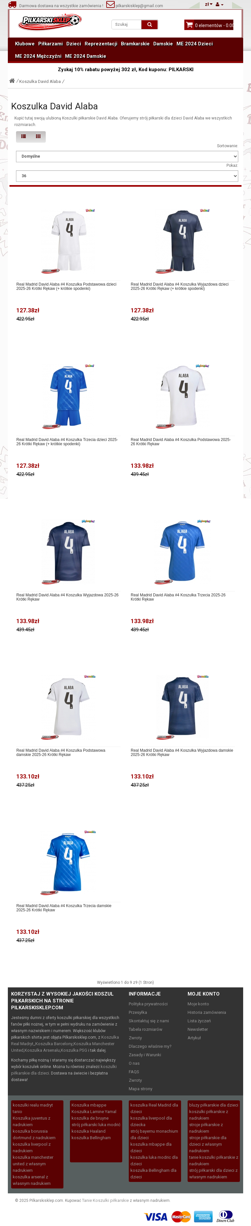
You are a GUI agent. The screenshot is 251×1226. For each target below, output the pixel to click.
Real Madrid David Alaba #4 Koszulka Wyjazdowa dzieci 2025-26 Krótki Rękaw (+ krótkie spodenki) (179, 286)
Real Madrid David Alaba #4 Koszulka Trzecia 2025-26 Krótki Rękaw (178, 597)
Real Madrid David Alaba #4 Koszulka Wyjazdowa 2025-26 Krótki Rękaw (67, 597)
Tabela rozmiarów (145, 1029)
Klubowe (25, 44)
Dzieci (73, 44)
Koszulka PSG (74, 1050)
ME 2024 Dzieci (194, 44)
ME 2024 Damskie (85, 56)
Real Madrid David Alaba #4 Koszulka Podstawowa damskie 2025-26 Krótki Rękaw (60, 752)
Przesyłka (138, 1012)
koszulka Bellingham (91, 1137)
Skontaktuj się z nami (149, 1020)
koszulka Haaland (89, 1131)
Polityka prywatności (148, 1003)
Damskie (163, 44)
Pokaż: (232, 165)
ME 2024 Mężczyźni (38, 56)
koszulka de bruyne (90, 1118)
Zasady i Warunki (145, 1054)
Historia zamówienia (207, 1012)
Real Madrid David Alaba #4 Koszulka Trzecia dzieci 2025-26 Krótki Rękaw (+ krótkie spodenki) (67, 442)
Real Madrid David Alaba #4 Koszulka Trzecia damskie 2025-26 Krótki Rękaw (63, 908)
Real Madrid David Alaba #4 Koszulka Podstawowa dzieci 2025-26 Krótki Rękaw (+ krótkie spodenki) (66, 286)
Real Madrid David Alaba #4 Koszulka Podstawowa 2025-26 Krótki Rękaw (181, 442)
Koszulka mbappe (89, 1105)
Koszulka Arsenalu (42, 1050)
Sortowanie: (227, 146)
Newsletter (198, 1029)
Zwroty (135, 1037)
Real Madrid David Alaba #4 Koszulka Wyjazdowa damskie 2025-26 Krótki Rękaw (182, 752)
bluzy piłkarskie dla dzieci (213, 1105)
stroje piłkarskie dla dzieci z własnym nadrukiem (207, 1144)
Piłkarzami (50, 44)
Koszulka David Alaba (40, 81)
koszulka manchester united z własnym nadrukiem (33, 1164)
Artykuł (194, 1037)
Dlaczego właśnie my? (150, 1046)
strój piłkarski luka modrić (96, 1124)
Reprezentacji (101, 44)
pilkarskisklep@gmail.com (134, 6)
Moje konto (198, 1003)
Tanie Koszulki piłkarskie (105, 1200)
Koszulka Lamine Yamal (94, 1111)
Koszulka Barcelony (54, 1043)
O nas (134, 1063)
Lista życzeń (199, 1020)
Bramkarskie (135, 44)
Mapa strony (140, 1088)
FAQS (134, 1071)
